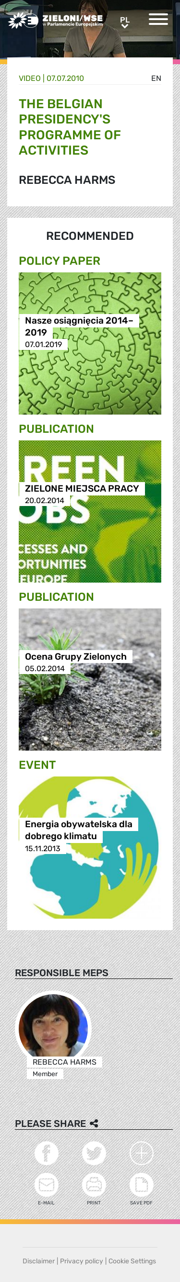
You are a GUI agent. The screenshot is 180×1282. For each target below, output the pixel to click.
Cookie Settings (132, 1261)
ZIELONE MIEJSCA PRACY (82, 488)
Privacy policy (81, 1261)
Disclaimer (39, 1261)
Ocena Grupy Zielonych (76, 656)
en (156, 78)
